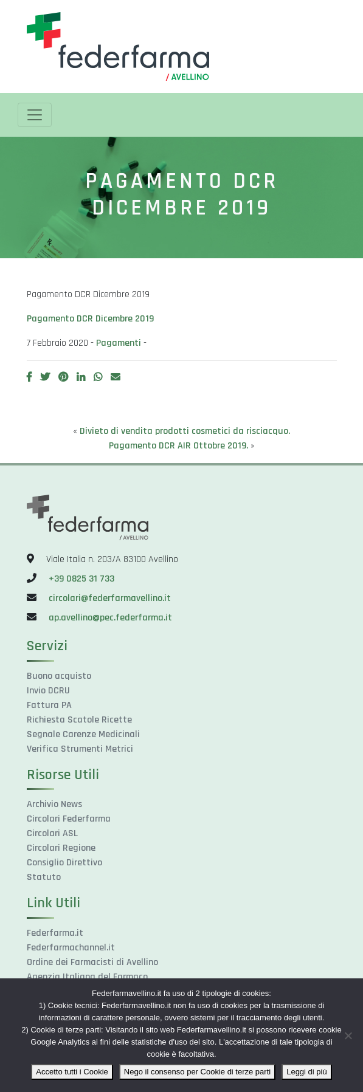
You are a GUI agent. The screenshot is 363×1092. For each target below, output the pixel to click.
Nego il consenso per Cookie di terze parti (197, 1071)
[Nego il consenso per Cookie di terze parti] (348, 1035)
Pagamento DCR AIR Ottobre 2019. (178, 445)
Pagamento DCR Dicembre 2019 (90, 318)
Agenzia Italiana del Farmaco (87, 976)
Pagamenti (118, 343)
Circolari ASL (52, 833)
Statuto (44, 877)
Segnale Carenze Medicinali (83, 734)
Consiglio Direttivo (64, 862)
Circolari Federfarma (69, 818)
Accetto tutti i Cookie (72, 1071)
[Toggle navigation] (35, 115)
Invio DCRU (48, 690)
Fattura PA (49, 705)
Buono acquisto (59, 676)
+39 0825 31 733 (81, 578)
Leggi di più (306, 1071)
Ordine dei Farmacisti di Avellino (92, 962)
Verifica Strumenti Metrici (80, 749)
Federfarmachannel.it (71, 947)
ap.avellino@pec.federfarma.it (109, 617)
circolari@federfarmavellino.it (110, 598)
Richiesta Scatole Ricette (79, 719)
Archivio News (54, 804)
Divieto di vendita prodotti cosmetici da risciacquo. (185, 431)
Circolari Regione (61, 848)
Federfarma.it (55, 933)
